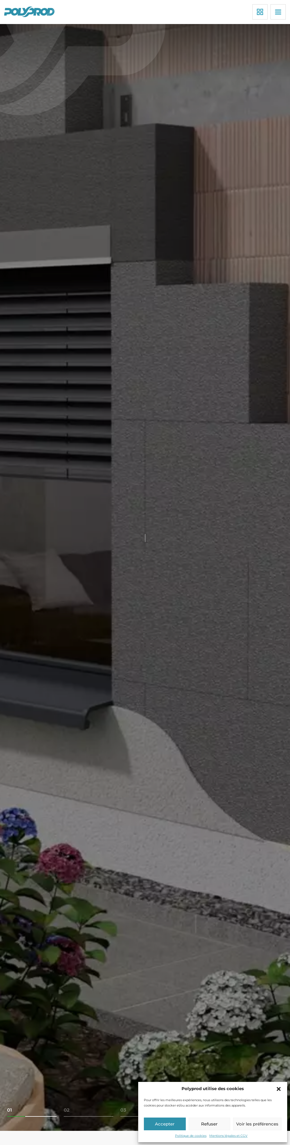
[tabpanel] (145, 577)
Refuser (209, 1124)
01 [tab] (9, 1110)
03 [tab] (123, 1110)
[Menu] (278, 12)
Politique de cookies (190, 1136)
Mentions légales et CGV (228, 1136)
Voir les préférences (257, 1124)
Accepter (164, 1124)
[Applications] (260, 12)
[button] (279, 1089)
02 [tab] (66, 1110)
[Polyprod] (30, 12)
